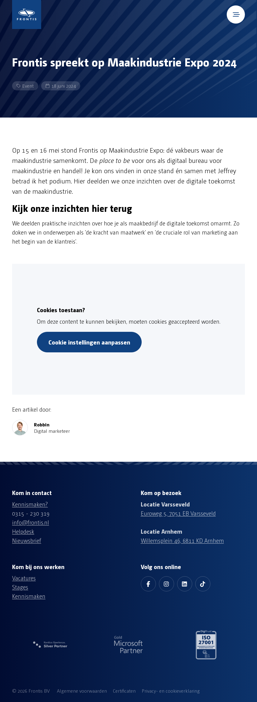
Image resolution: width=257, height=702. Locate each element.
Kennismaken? (30, 504)
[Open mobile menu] (236, 14)
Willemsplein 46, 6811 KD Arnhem (182, 540)
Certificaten (124, 690)
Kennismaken (28, 596)
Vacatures (24, 577)
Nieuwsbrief (26, 540)
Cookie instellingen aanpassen (89, 342)
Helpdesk (23, 531)
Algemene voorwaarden (82, 690)
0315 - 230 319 (31, 513)
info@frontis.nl (30, 522)
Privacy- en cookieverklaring (171, 690)
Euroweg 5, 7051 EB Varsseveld (178, 513)
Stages (20, 586)
